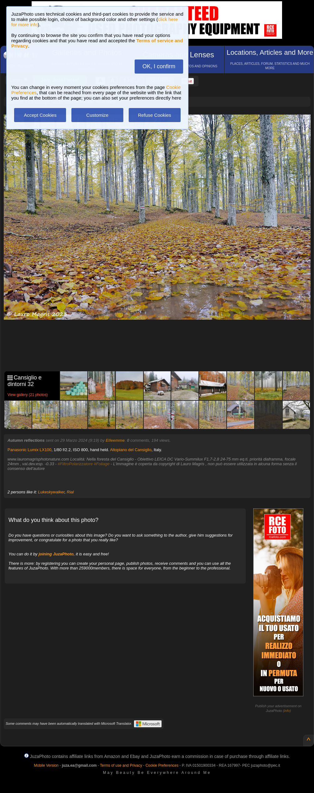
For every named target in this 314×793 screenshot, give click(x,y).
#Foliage (102, 463)
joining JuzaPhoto (56, 554)
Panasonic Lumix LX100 (29, 449)
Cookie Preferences (162, 765)
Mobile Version (46, 765)
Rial (70, 492)
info (287, 711)
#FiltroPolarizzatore (75, 463)
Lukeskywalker (51, 492)
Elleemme (115, 440)
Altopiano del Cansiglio (130, 449)
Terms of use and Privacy (121, 765)
